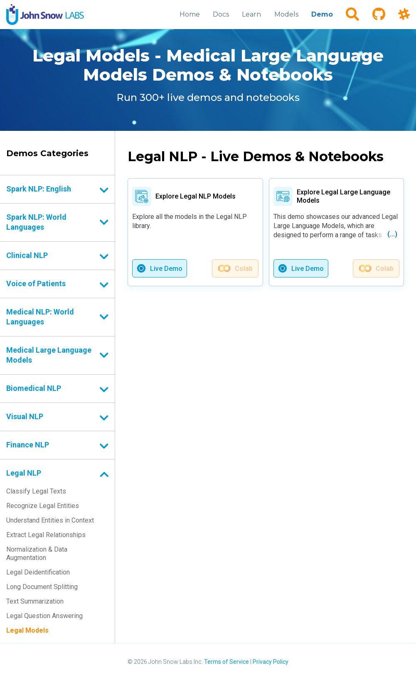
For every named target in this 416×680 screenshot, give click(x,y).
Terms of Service (226, 661)
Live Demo (166, 268)
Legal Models (27, 630)
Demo (322, 14)
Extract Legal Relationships (46, 535)
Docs (222, 14)
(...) (392, 234)
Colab (244, 268)
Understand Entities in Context (50, 520)
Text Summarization (35, 601)
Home (190, 14)
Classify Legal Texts (36, 491)
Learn (252, 14)
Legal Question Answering (44, 616)
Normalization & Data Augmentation (36, 553)
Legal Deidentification (38, 572)
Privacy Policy (270, 661)
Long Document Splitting (42, 587)
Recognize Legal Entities (42, 506)
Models (287, 14)
